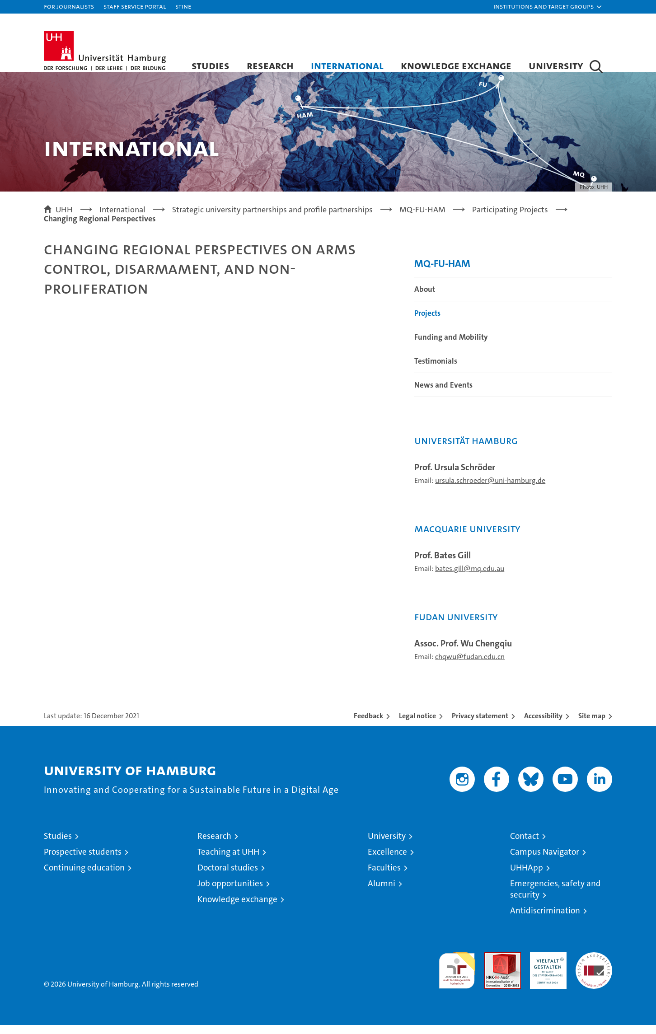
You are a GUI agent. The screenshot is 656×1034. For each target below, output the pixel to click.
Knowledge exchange (456, 65)
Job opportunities (230, 892)
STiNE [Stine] (183, 6)
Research (270, 65)
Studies (211, 65)
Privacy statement (480, 725)
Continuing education (84, 876)
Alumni (381, 892)
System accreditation (594, 970)
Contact (524, 845)
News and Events (443, 394)
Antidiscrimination (545, 919)
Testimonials (435, 370)
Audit (492, 966)
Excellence (387, 860)
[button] (548, 7)
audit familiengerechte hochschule (457, 975)
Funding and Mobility (451, 346)
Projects (427, 322)
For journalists (69, 6)
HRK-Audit (546, 966)
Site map (591, 725)
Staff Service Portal (134, 6)
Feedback (368, 725)
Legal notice (417, 725)
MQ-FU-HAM (442, 272)
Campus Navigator (544, 860)
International (347, 65)
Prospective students (83, 860)
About (424, 298)
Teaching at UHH (228, 860)
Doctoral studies (227, 876)
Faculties (384, 876)
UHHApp (526, 876)
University (556, 65)
